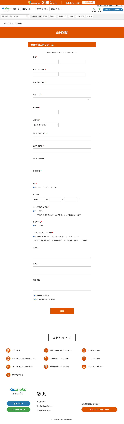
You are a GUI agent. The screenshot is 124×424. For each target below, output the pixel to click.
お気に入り (105, 6)
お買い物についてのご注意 (59, 358)
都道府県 (36, 120)
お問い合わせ (119, 6)
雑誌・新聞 (36, 280)
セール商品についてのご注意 (22, 366)
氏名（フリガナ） (39, 69)
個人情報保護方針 (41, 299)
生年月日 (36, 194)
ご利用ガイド (112, 6)
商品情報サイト (18, 409)
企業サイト (18, 403)
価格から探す (55, 9)
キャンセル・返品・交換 (23, 358)
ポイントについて (94, 358)
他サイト (36, 264)
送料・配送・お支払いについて (61, 350)
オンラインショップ (9, 23)
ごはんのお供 (80, 16)
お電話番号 (37, 171)
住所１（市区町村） (40, 133)
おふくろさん (62, 16)
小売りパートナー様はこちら (113, 10)
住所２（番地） (39, 146)
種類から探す (27, 9)
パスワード (37, 95)
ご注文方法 (16, 350)
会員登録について (94, 350)
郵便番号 (36, 107)
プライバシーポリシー (95, 366)
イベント (36, 248)
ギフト (71, 16)
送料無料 (52, 16)
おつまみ (89, 16)
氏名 (35, 57)
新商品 (45, 16)
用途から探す (41, 9)
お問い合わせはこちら (99, 409)
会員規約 (39, 295)
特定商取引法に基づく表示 (59, 366)
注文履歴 (99, 6)
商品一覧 (16, 9)
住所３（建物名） (39, 158)
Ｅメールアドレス (39, 82)
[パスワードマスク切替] (89, 99)
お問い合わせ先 (17, 375)
